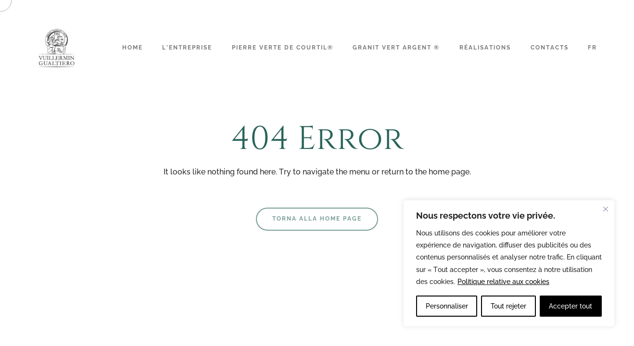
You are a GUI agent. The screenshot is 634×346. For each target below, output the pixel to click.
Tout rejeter (508, 306)
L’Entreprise (187, 47)
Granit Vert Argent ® (396, 47)
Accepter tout (570, 306)
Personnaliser (447, 306)
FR (592, 47)
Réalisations (485, 47)
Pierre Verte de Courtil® (282, 47)
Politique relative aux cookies (503, 281)
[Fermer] (605, 209)
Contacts (550, 47)
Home (132, 47)
